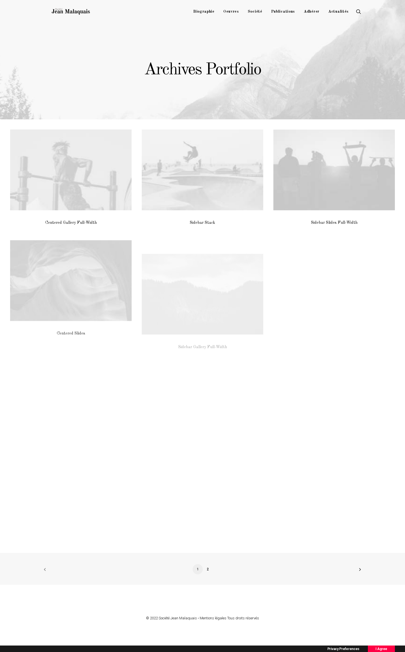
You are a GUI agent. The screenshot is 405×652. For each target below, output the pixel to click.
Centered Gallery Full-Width (71, 223)
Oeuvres (231, 15)
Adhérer (312, 15)
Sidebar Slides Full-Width (334, 224)
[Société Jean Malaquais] (78, 15)
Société (255, 15)
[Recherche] (358, 14)
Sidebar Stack (202, 223)
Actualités (338, 15)
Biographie (204, 15)
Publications (283, 15)
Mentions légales (213, 618)
